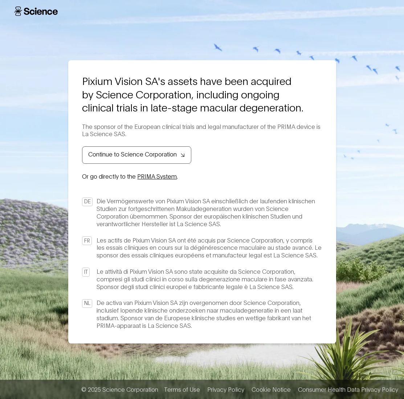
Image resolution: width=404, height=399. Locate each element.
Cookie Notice (271, 389)
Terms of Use (182, 389)
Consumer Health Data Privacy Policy (348, 389)
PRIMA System (157, 176)
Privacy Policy (225, 389)
